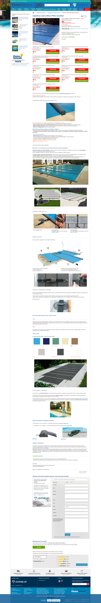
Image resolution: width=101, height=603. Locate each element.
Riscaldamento (46, 9)
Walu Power (69, 425)
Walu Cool (66, 423)
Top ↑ (73, 588)
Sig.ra (67, 482)
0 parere (71, 28)
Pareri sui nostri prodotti (22, 1)
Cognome (55, 484)
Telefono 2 (55, 515)
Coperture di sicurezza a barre (54, 12)
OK (88, 584)
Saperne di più (50, 597)
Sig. (71, 482)
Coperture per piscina (41, 12)
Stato (54, 506)
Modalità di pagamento (16, 590)
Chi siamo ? (14, 588)
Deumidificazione (52, 9)
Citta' (54, 503)
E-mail (54, 509)
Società (54, 491)
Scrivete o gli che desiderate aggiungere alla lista (58, 519)
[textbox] (76, 500)
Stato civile (55, 482)
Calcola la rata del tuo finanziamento (68, 23)
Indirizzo (54, 494)
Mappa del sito (14, 1)
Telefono (54, 512)
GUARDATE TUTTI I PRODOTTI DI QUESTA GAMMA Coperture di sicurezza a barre (20, 64)
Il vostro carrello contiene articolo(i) (75, 1)
